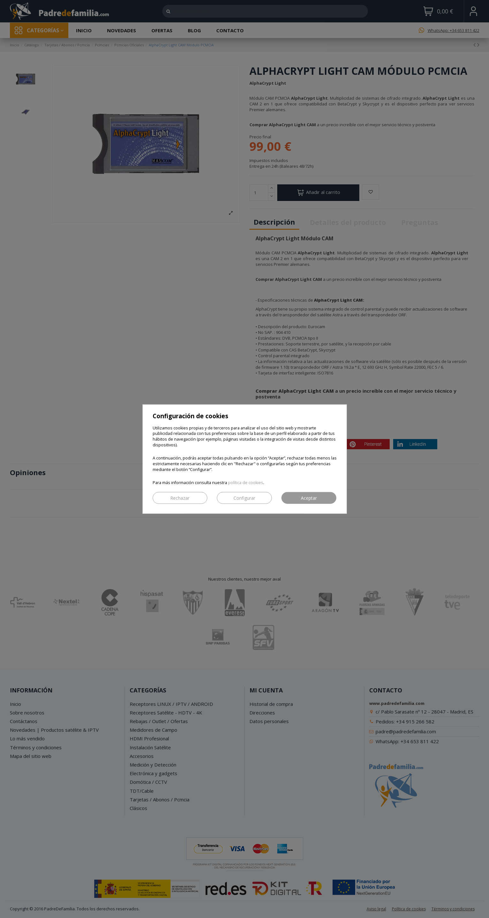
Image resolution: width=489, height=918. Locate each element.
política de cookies (245, 482)
